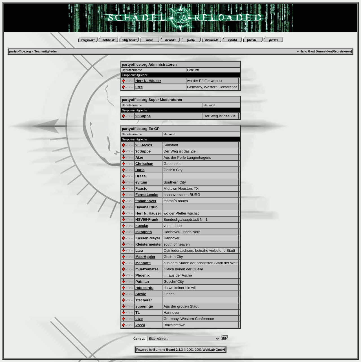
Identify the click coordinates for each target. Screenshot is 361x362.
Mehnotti (143, 263)
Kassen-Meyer (147, 238)
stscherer (143, 300)
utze (139, 87)
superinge (144, 306)
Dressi (141, 176)
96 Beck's (143, 145)
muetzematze (147, 269)
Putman (142, 281)
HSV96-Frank (146, 219)
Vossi (140, 325)
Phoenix (142, 275)
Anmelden (324, 51)
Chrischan (144, 164)
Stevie (140, 294)
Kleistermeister (148, 244)
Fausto (141, 188)
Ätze (139, 157)
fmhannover (145, 201)
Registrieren (342, 51)
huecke (141, 226)
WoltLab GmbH (213, 349)
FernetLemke (146, 195)
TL (137, 312)
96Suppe (143, 116)
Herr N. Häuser (148, 81)
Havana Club (146, 207)
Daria (140, 170)
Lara (139, 250)
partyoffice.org (20, 51)
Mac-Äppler (145, 257)
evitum (141, 182)
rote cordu (144, 288)
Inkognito (143, 232)
